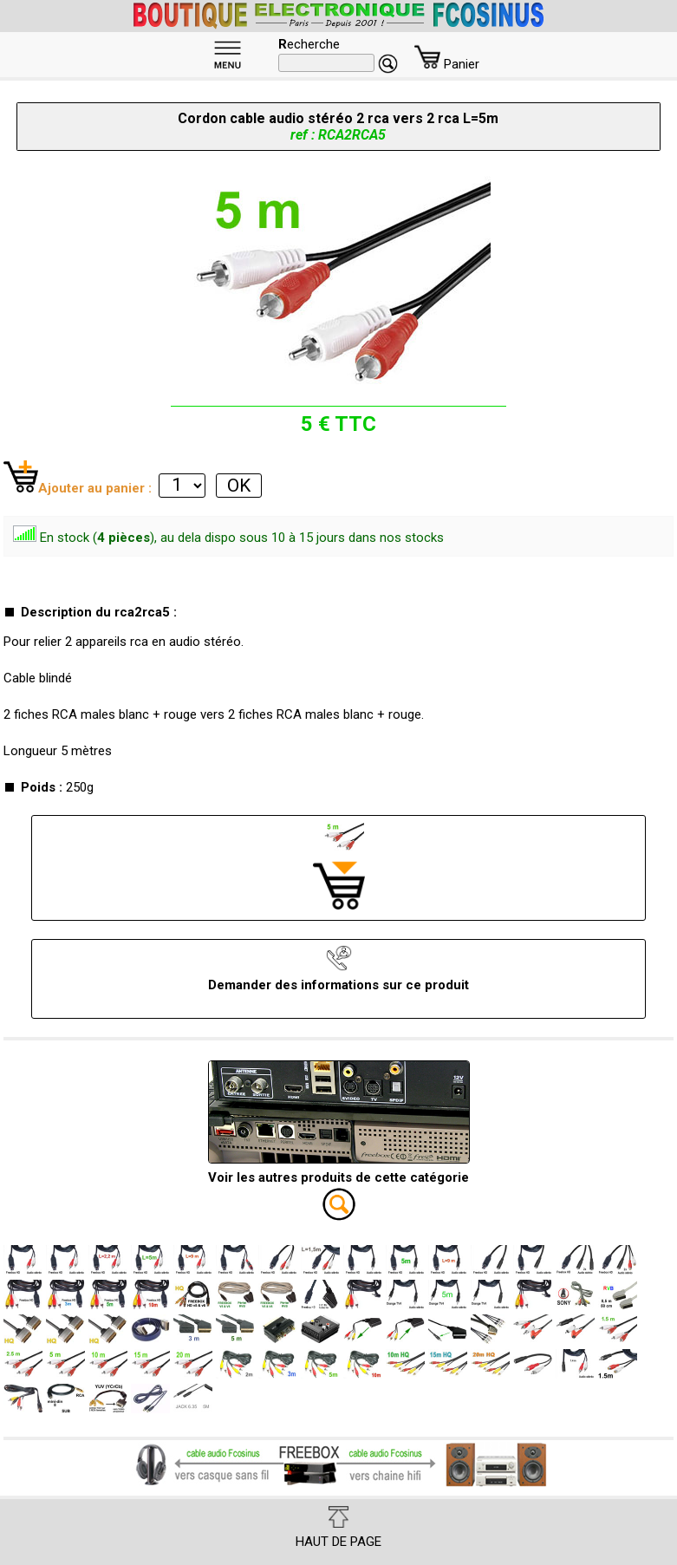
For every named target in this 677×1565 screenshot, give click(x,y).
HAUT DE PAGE (338, 1527)
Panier (446, 64)
